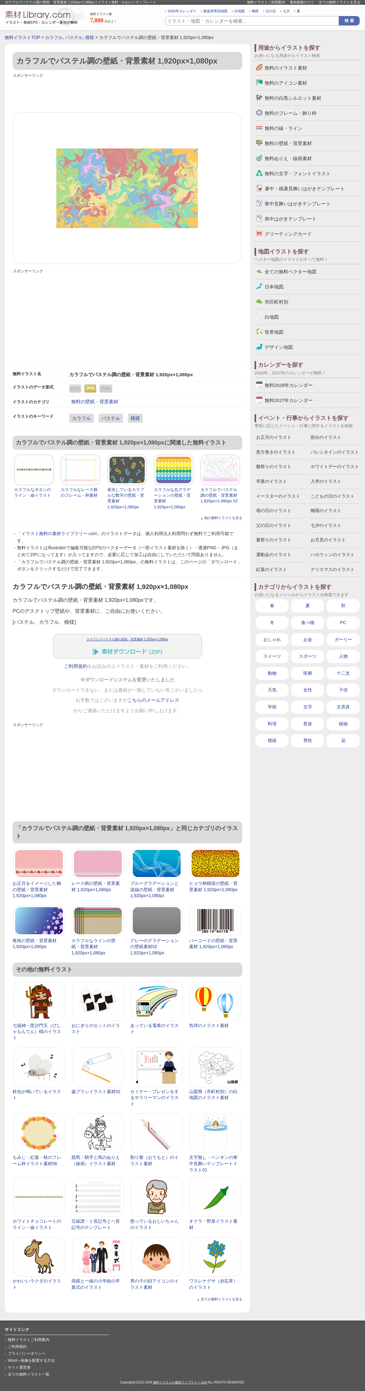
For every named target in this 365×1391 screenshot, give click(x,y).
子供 (343, 689)
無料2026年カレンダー (289, 385)
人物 (343, 656)
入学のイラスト (326, 481)
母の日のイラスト (273, 510)
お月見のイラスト (328, 539)
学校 (272, 706)
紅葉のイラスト (271, 569)
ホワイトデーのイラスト (335, 466)
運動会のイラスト (273, 554)
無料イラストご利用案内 (266, 2)
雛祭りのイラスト (273, 466)
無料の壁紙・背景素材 (94, 401)
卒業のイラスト (271, 481)
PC (343, 622)
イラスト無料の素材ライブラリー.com (59, 533)
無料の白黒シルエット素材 (293, 98)
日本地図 (274, 286)
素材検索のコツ (302, 2)
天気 (272, 689)
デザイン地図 (279, 347)
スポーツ (308, 656)
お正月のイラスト (273, 437)
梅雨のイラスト (326, 510)
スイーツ (272, 656)
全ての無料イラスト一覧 (28, 1374)
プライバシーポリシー (27, 1353)
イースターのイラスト (278, 496)
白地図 (239, 11)
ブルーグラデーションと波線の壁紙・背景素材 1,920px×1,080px (154, 889)
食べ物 (307, 622)
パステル (74, 37)
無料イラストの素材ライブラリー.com (180, 1382)
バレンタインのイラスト (335, 452)
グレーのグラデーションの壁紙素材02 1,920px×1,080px (154, 946)
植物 (343, 723)
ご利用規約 (75, 666)
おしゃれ (272, 639)
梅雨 (255, 11)
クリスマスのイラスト (333, 569)
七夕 (286, 11)
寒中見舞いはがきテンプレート (298, 203)
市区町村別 (276, 301)
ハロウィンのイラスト (333, 554)
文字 (307, 706)
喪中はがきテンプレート (291, 218)
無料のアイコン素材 (286, 83)
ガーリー (343, 639)
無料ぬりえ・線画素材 (288, 158)
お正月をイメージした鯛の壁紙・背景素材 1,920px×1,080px (37, 889)
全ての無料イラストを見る (339, 2)
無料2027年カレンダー (289, 400)
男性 (307, 740)
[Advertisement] (127, 93)
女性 (307, 689)
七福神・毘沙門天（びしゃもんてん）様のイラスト (37, 1031)
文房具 (343, 706)
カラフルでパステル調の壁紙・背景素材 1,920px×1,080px (127, 639)
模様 (89, 37)
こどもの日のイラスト (333, 496)
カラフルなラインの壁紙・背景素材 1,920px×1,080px (93, 946)
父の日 (271, 11)
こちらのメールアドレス (153, 700)
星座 (307, 723)
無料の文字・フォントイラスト (298, 173)
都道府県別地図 (215, 11)
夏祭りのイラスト (273, 539)
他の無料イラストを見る (223, 518)
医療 (307, 673)
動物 (272, 673)
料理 (272, 723)
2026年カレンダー (182, 11)
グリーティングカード (288, 234)
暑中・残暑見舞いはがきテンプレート (305, 188)
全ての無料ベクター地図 (291, 271)
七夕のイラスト (326, 525)
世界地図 (274, 332)
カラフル (54, 37)
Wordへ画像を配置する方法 (31, 1360)
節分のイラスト (326, 437)
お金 (307, 639)
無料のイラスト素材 (286, 67)
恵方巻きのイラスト (276, 452)
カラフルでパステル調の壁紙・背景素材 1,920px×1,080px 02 (219, 495)
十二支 (343, 673)
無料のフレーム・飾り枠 (291, 113)
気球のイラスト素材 (209, 1025)
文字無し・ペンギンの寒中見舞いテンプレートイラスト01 (213, 1163)
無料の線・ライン (283, 128)
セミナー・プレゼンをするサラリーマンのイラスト (154, 1097)
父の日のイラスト (273, 525)
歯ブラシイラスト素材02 (96, 1091)
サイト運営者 (19, 1367)
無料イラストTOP (22, 37)
